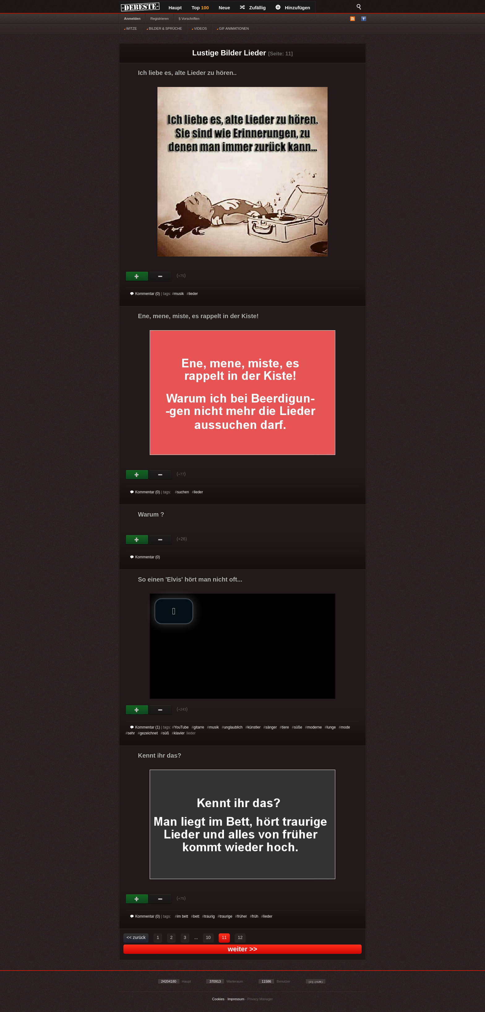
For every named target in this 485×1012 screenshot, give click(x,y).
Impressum (235, 999)
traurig (209, 916)
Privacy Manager (260, 999)
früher (242, 916)
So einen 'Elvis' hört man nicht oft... (190, 579)
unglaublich (233, 727)
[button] (173, 611)
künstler (253, 727)
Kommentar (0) (145, 294)
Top (200, 7)
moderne (314, 727)
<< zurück (136, 937)
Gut (137, 276)
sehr (131, 733)
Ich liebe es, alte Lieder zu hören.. (187, 72)
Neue (224, 7)
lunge (331, 727)
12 (240, 937)
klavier (179, 733)
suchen (183, 492)
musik (179, 294)
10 (208, 937)
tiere (285, 727)
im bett (182, 916)
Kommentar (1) (145, 727)
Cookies (218, 999)
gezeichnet (149, 733)
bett (196, 916)
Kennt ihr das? (159, 755)
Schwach (160, 276)
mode (345, 727)
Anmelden (132, 18)
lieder (193, 294)
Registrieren (159, 18)
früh (255, 916)
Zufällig (253, 7)
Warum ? (151, 514)
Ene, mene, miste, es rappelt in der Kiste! (198, 316)
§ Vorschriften (189, 18)
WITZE (130, 28)
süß (166, 733)
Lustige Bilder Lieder (229, 53)
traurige (226, 916)
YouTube (181, 727)
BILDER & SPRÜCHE (164, 28)
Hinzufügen (293, 7)
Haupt (175, 7)
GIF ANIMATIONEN (233, 28)
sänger (271, 727)
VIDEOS (199, 28)
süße (298, 727)
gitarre (199, 727)
